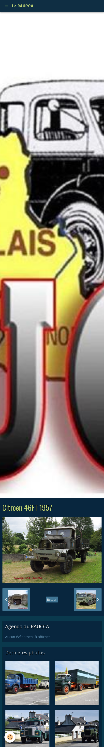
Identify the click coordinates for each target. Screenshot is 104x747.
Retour (52, 599)
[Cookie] (9, 737)
